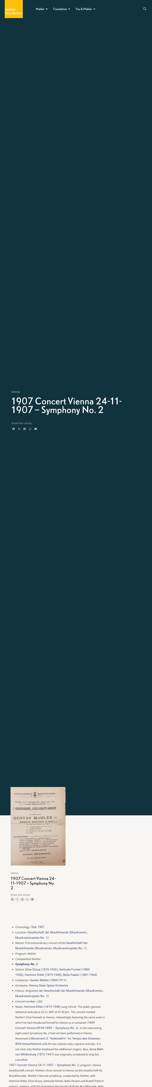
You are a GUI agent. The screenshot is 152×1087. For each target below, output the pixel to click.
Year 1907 (37, 927)
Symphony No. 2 (26, 964)
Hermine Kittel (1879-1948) (43, 975)
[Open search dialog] (144, 9)
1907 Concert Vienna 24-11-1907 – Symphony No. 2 (44, 1065)
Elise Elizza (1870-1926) (41, 969)
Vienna (15, 392)
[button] (13, 429)
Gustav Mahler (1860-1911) (48, 980)
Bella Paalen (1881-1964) (80, 975)
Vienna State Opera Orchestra (48, 985)
